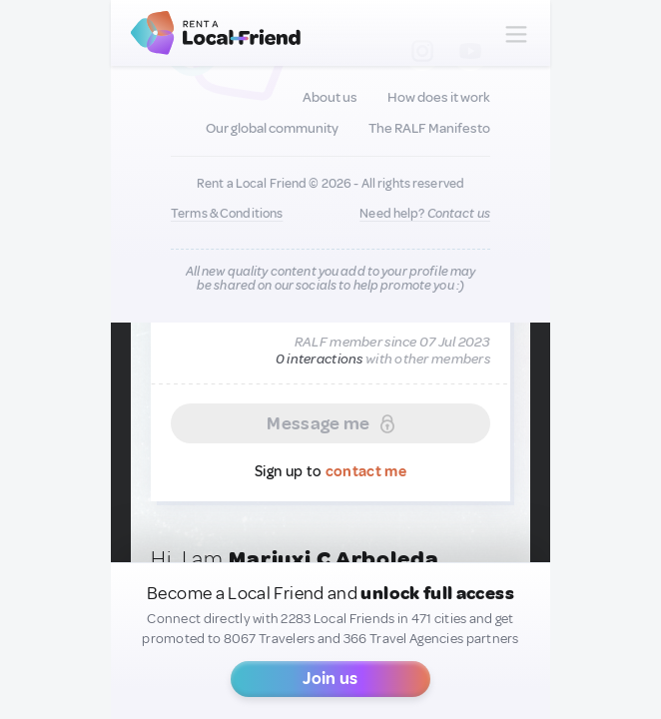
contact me (366, 471)
